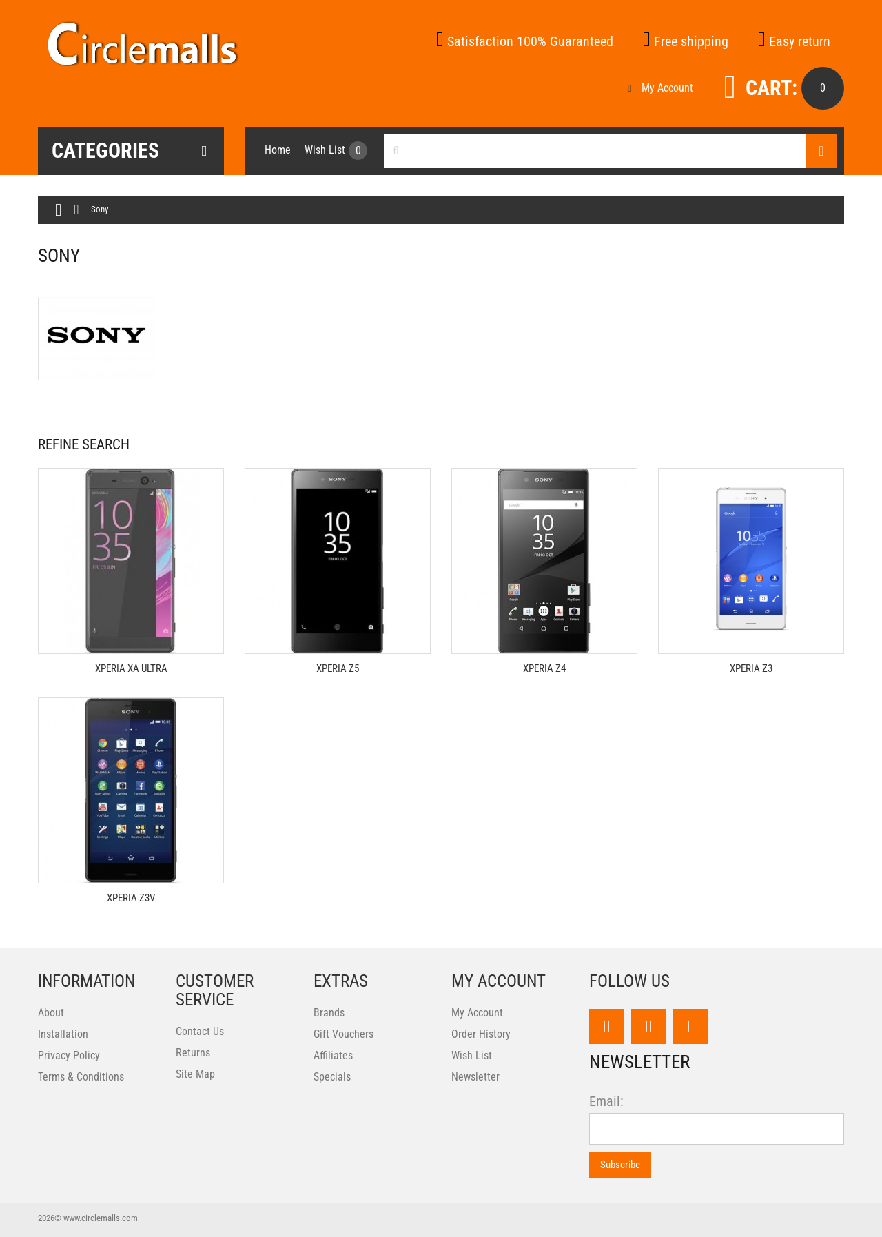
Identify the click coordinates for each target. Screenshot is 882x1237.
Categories (129, 151)
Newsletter (475, 1076)
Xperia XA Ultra (131, 668)
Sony (99, 209)
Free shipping (685, 41)
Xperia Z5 (337, 668)
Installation (63, 1034)
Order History (481, 1034)
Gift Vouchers (343, 1034)
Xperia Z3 (751, 668)
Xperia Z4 (544, 668)
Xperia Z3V (131, 898)
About (51, 1012)
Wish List (471, 1055)
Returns (193, 1052)
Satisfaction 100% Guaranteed (524, 41)
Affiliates (333, 1055)
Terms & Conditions (81, 1076)
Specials (332, 1076)
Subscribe (620, 1164)
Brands (329, 1012)
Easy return (794, 41)
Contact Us (200, 1031)
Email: (606, 1102)
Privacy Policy (69, 1055)
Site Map (195, 1074)
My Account (660, 87)
